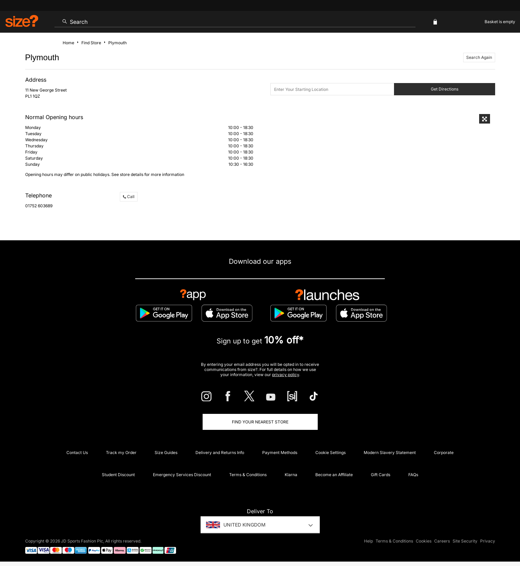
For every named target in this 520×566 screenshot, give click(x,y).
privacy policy (285, 374)
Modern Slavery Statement (390, 452)
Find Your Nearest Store (260, 421)
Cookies (423, 541)
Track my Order (121, 452)
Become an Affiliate (334, 474)
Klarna (291, 474)
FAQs (413, 474)
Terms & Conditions (248, 474)
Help (368, 541)
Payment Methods (279, 452)
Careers (442, 541)
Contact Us (77, 452)
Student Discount (118, 474)
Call (129, 196)
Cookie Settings (330, 452)
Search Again (479, 57)
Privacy (487, 541)
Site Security (465, 541)
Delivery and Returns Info (219, 452)
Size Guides (166, 452)
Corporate (444, 452)
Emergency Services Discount (182, 474)
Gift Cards (380, 474)
